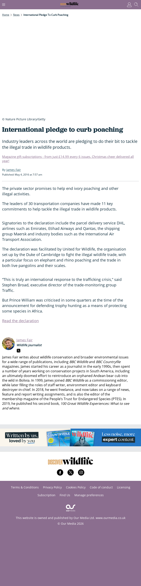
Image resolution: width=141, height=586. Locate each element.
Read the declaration (20, 320)
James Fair (24, 340)
